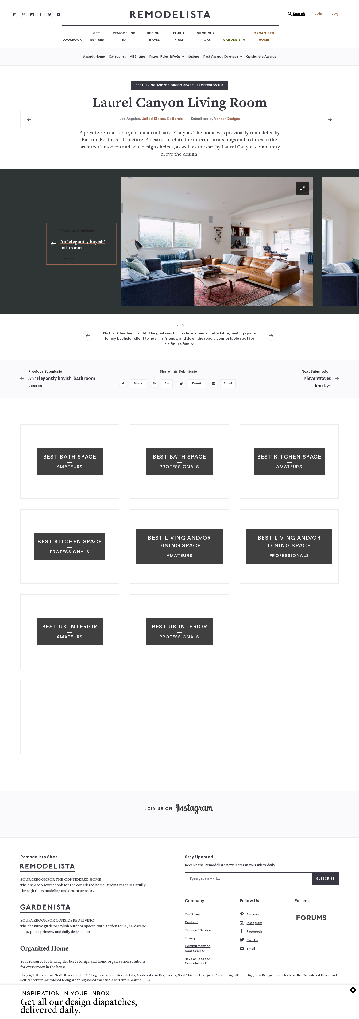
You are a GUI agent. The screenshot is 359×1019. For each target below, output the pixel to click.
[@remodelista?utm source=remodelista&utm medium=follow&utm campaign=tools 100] (14, 14)
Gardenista (234, 39)
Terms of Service (198, 930)
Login (336, 14)
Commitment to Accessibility (197, 948)
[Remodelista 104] (49, 14)
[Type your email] (248, 878)
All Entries (137, 56)
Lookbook (72, 39)
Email (247, 949)
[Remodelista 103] (41, 14)
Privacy (190, 938)
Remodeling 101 (124, 36)
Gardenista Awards (261, 56)
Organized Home (263, 36)
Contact (191, 922)
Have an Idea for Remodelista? (197, 961)
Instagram (251, 923)
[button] (295, 14)
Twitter (249, 940)
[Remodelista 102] (32, 14)
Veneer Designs (227, 118)
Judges (193, 56)
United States (153, 118)
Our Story (192, 914)
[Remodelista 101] (23, 14)
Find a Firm (179, 36)
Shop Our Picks (205, 36)
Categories (117, 56)
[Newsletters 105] (58, 14)
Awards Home (94, 56)
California (175, 118)
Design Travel (153, 36)
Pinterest (250, 914)
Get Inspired (96, 36)
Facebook (251, 932)
